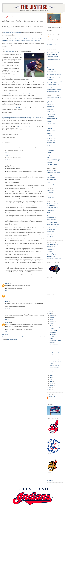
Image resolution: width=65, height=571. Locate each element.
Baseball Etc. (49, 234)
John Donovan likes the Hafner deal (13, 107)
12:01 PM (7, 280)
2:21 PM (7, 319)
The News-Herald (50, 72)
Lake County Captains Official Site (54, 57)
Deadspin (49, 195)
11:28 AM (7, 159)
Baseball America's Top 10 (52, 174)
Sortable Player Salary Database (53, 224)
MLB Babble (49, 154)
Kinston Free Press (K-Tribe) (52, 86)
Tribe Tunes (52, 350)
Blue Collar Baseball (51, 142)
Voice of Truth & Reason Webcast (53, 159)
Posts (49, 36)
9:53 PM (7, 152)
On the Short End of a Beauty (55, 340)
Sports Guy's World (51, 193)
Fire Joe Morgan (50, 253)
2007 (50, 313)
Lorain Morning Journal (51, 71)
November (52, 317)
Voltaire (6, 145)
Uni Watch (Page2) (51, 247)
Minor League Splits (51, 184)
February (52, 383)
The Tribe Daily (50, 113)
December (52, 315)
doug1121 (7, 283)
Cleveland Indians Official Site (53, 51)
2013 (50, 302)
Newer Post (4, 336)
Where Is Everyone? (54, 369)
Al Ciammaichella (51, 396)
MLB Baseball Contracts (52, 222)
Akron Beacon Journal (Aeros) (53, 84)
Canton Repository (50, 69)
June (51, 375)
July (51, 325)
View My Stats (50, 480)
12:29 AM (7, 308)
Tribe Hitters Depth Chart (52, 205)
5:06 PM (7, 290)
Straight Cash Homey (51, 256)
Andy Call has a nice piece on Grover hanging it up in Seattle (19, 93)
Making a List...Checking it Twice (56, 353)
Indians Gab (49, 143)
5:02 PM (7, 331)
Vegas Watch (49, 157)
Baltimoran (7, 322)
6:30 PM (7, 298)
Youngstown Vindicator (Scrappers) (54, 89)
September (52, 321)
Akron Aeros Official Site (52, 54)
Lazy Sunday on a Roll (54, 373)
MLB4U (48, 212)
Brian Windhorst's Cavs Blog (52, 244)
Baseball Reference (51, 215)
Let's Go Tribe (50, 99)
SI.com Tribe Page (50, 210)
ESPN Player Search (51, 214)
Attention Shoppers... (54, 330)
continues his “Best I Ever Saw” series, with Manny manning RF (19, 49)
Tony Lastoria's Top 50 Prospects (53, 172)
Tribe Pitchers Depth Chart (52, 203)
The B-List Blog (50, 104)
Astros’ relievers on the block (18, 114)
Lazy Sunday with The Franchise (56, 346)
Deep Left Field (50, 135)
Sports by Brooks (50, 249)
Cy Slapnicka (8, 294)
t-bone (6, 163)
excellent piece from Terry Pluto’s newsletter (12, 32)
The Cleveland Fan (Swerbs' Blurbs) (54, 97)
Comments (50, 39)
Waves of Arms (50, 125)
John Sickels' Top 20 (51, 175)
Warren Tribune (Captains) (52, 87)
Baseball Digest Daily (51, 219)
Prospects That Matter (51, 170)
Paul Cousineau (50, 398)
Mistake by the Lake (51, 155)
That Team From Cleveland (52, 120)
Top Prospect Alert (50, 231)
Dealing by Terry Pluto (51, 197)
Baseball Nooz (50, 238)
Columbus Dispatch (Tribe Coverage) (54, 81)
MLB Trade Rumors (51, 227)
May (51, 377)
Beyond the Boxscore (51, 217)
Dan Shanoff (49, 251)
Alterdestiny (49, 152)
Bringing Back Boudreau (52, 118)
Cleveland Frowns (50, 116)
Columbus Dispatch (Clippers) (53, 82)
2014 (50, 300)
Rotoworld (49, 208)
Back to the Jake (53, 334)
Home (23, 336)
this (9, 296)
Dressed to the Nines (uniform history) (54, 254)
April (51, 379)
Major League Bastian (51, 101)
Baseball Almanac (50, 220)
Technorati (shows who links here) (54, 258)
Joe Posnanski (50, 192)
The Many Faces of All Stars (55, 359)
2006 (50, 387)
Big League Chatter (51, 229)
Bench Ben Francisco (51, 130)
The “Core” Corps (53, 355)
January (51, 385)
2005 (50, 389)
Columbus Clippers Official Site (53, 52)
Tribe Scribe (49, 121)
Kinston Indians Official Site (52, 56)
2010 (50, 307)
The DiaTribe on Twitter (52, 44)
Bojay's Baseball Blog (51, 137)
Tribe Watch (49, 162)
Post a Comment (5, 334)
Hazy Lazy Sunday (53, 332)
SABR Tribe (49, 133)
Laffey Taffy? (52, 342)
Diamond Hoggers (50, 150)
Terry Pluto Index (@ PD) (52, 190)
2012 (50, 304)
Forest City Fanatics (51, 126)
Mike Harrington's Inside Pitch (53, 91)
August (51, 323)
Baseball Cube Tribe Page (52, 226)
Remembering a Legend (54, 367)
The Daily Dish (50, 109)
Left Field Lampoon (51, 123)
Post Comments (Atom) (12, 339)
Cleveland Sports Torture (52, 138)
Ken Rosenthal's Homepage (52, 207)
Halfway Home (53, 371)
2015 (50, 298)
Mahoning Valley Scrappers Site (53, 59)
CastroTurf (49, 102)
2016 (50, 296)
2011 (50, 305)
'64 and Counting (50, 111)
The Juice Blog (50, 236)
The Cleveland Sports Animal (53, 160)
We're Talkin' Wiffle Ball (54, 365)
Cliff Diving (52, 336)
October (51, 319)
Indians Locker (50, 131)
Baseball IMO (50, 232)
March (51, 381)
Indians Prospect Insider (52, 107)
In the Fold (52, 357)
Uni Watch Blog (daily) (51, 246)
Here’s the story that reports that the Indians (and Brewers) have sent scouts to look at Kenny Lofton (21, 117)
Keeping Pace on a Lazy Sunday (11, 17)
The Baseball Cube (51, 177)
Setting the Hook (53, 348)
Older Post (42, 336)
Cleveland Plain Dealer (51, 66)
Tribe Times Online (51, 140)
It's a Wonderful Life (54, 344)
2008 (50, 311)
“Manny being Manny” (10, 51)
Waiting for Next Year (51, 114)
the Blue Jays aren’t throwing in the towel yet (27, 126)
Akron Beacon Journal (51, 67)
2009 (50, 309)
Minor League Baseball (51, 179)
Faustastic (51, 338)
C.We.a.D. (49, 148)
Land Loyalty (49, 128)
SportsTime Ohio (50, 106)
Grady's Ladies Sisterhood (52, 164)
